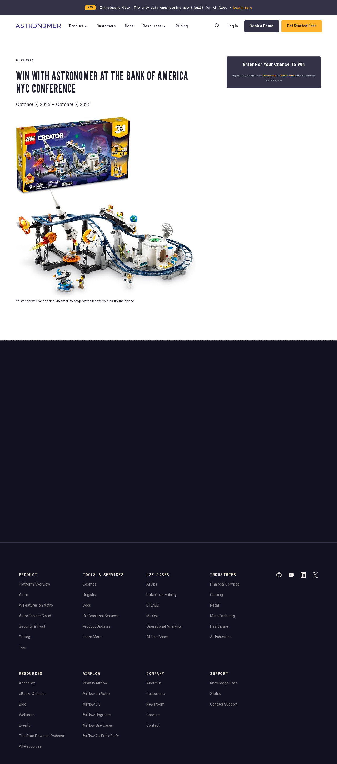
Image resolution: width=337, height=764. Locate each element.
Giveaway (25, 60)
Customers (108, 26)
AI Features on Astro (36, 537)
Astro (23, 526)
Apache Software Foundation (138, 730)
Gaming (216, 526)
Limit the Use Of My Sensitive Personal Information (131, 716)
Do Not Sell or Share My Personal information (53, 716)
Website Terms (291, 77)
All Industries (220, 569)
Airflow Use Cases (98, 657)
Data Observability (161, 526)
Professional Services (101, 547)
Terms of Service (63, 701)
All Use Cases (157, 569)
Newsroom (155, 636)
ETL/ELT (153, 537)
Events (24, 657)
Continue (213, 400)
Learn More (92, 569)
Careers (153, 646)
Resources (156, 26)
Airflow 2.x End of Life (101, 668)
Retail (215, 537)
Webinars (26, 646)
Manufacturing (222, 547)
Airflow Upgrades (97, 646)
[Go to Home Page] (39, 26)
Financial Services (225, 516)
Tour (23, 579)
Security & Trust (32, 558)
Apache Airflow (30, 730)
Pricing (183, 26)
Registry (89, 526)
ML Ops (152, 547)
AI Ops (151, 516)
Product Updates (97, 558)
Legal (23, 701)
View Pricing (281, 419)
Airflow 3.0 (92, 636)
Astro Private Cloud (35, 547)
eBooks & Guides (33, 625)
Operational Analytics (164, 558)
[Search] (216, 26)
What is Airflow (95, 615)
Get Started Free (301, 26)
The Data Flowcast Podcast (41, 668)
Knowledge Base (224, 615)
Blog (22, 636)
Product (80, 26)
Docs (131, 26)
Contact (153, 657)
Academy (27, 615)
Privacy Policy (272, 77)
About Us (154, 615)
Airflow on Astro (96, 625)
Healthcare (219, 558)
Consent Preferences (99, 701)
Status (215, 625)
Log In (232, 26)
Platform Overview (34, 516)
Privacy (38, 701)
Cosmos (89, 516)
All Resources (30, 678)
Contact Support (223, 636)
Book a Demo (261, 26)
